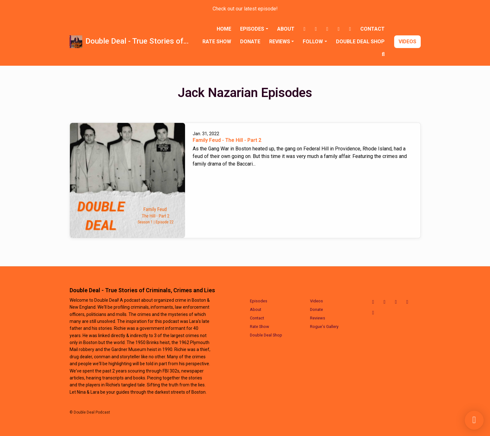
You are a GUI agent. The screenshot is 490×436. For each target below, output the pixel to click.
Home (224, 29)
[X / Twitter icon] (396, 302)
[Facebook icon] (373, 302)
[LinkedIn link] (338, 29)
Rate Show (216, 42)
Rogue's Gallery (324, 326)
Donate (250, 42)
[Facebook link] (304, 29)
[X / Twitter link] (327, 29)
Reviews (279, 42)
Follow (313, 42)
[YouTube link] (350, 29)
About (286, 29)
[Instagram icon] (384, 302)
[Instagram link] (316, 29)
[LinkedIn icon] (407, 302)
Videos (407, 42)
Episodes (252, 29)
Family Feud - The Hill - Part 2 (227, 140)
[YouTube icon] (373, 312)
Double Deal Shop (360, 42)
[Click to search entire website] (383, 54)
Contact (372, 29)
